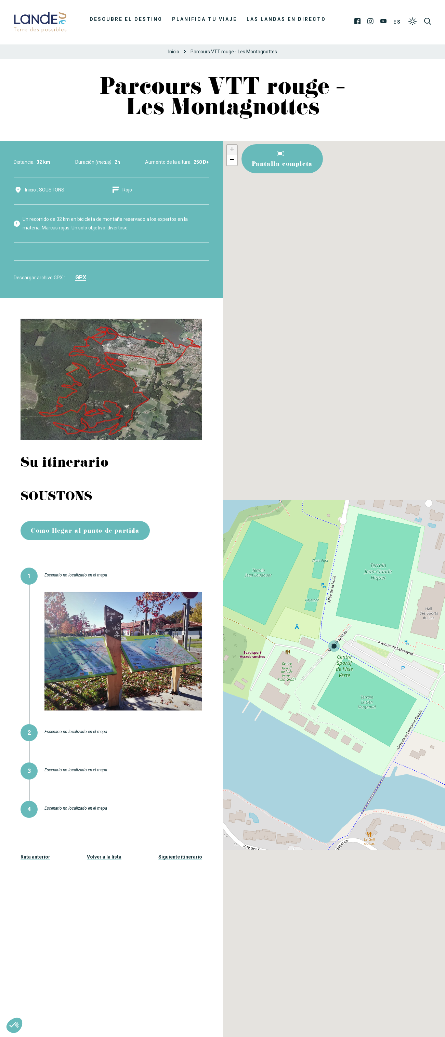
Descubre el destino (126, 19)
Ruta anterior (35, 857)
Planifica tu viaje (204, 19)
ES (397, 22)
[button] (14, 1025)
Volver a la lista (104, 857)
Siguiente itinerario (180, 857)
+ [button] (232, 150)
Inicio (173, 51)
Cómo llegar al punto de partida (85, 531)
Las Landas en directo (286, 19)
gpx (80, 277)
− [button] (232, 160)
